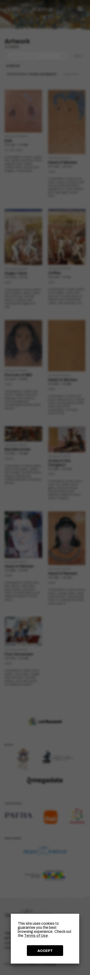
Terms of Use (36, 936)
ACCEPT (45, 951)
